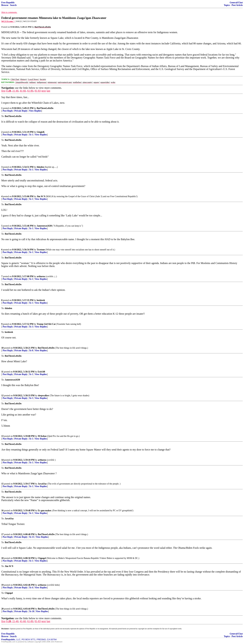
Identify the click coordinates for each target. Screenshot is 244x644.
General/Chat (236, 2)
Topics (227, 5)
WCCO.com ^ (8, 21)
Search (13, 5)
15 (2, 484)
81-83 (38, 90)
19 (2, 585)
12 (2, 395)
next (43, 90)
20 (2, 609)
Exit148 (41, 371)
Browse (4, 5)
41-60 (23, 90)
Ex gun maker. (45, 510)
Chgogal (42, 558)
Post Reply (8, 111)
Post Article (237, 5)
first (3, 90)
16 (2, 510)
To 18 (31, 611)
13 (2, 436)
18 (2, 558)
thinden (40, 167)
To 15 (31, 537)
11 (2, 371)
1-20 (8, 90)
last (48, 90)
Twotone (41, 249)
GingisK (41, 132)
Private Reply (21, 111)
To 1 (31, 134)
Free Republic (8, 2)
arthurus (41, 276)
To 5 (31, 398)
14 (2, 460)
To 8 (31, 350)
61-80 (30, 90)
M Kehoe (42, 436)
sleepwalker (43, 395)
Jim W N (41, 196)
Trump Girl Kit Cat (46, 324)
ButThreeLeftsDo (45, 108)
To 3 (31, 326)
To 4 (31, 587)
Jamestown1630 (44, 226)
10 (2, 348)
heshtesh (41, 300)
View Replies (35, 111)
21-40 (15, 90)
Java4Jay (42, 484)
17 (2, 534)
